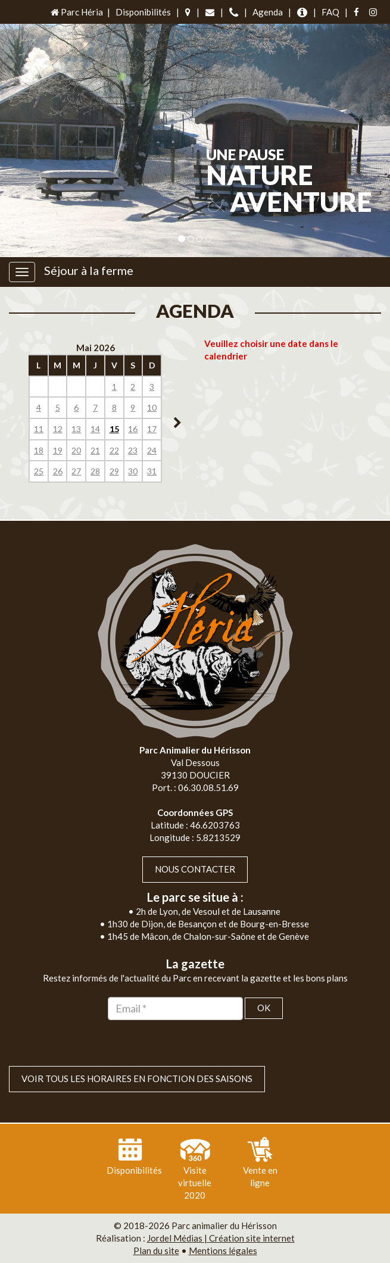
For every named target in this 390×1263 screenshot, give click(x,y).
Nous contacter (195, 869)
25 (38, 471)
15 (114, 429)
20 (76, 450)
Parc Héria (76, 12)
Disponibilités (143, 12)
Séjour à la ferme (88, 270)
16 (133, 429)
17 (152, 429)
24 (152, 450)
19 (58, 450)
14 (95, 429)
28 (95, 471)
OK (263, 1007)
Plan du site (156, 1250)
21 (95, 450)
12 (58, 429)
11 (38, 429)
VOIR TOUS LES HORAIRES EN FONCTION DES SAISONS (136, 1078)
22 (114, 450)
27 (76, 471)
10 (152, 407)
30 (133, 471)
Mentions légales (223, 1250)
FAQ (330, 12)
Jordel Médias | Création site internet (221, 1238)
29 (114, 471)
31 (152, 471)
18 (38, 450)
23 (133, 450)
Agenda (267, 12)
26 (58, 471)
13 (76, 429)
